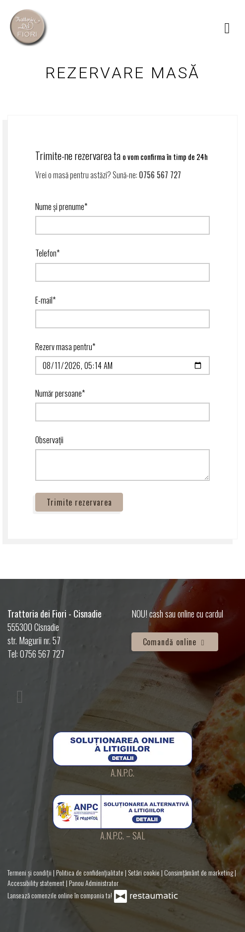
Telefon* (47, 253)
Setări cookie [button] (144, 872)
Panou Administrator (94, 883)
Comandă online (175, 642)
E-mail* (45, 300)
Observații (49, 440)
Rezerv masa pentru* (65, 347)
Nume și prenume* (61, 206)
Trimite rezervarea (79, 502)
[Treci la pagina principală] (28, 27)
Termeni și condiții (30, 872)
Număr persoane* (60, 393)
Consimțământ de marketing (199, 872)
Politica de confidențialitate (90, 872)
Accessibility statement (36, 883)
